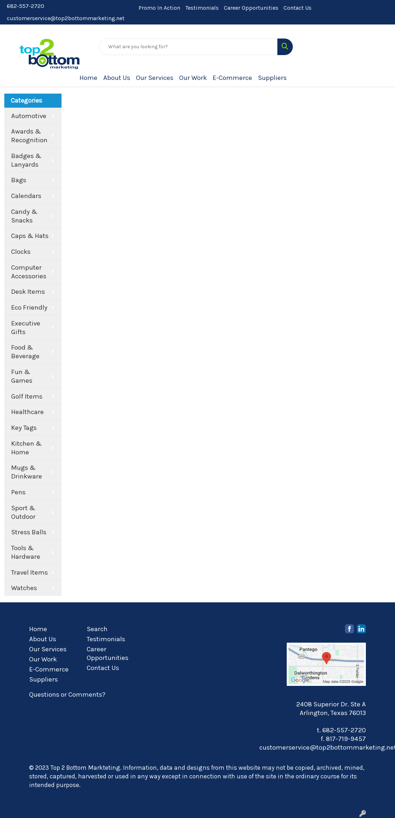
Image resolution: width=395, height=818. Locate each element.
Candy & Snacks (24, 216)
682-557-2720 (25, 6)
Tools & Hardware (25, 552)
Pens (18, 492)
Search (97, 629)
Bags (18, 180)
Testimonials (202, 7)
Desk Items (28, 292)
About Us (116, 78)
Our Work (193, 78)
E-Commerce (232, 78)
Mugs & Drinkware (26, 472)
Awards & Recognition (29, 135)
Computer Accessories (28, 272)
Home (88, 78)
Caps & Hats (30, 236)
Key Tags (24, 428)
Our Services (154, 78)
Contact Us (297, 7)
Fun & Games (21, 376)
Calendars (26, 196)
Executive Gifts (25, 327)
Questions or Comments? (67, 694)
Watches (24, 588)
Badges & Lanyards (26, 160)
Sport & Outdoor (23, 512)
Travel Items (29, 572)
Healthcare (27, 412)
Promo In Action (159, 7)
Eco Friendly (29, 307)
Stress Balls (28, 532)
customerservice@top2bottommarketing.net (65, 18)
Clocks (21, 252)
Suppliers (272, 78)
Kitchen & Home (26, 448)
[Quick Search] (188, 47)
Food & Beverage (25, 351)
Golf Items (26, 396)
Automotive (28, 116)
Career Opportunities (251, 7)
